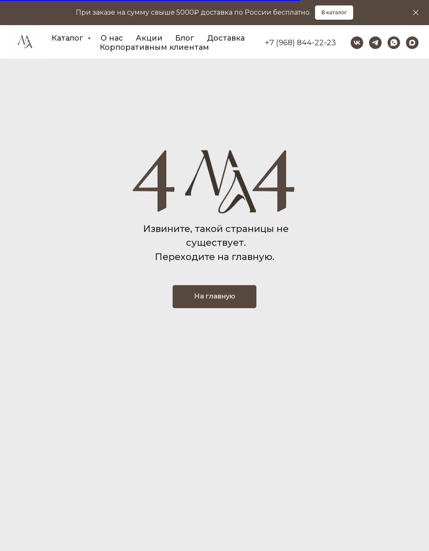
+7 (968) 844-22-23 (300, 42)
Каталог (68, 38)
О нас (112, 38)
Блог (184, 38)
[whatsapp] (394, 42)
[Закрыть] (416, 13)
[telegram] (375, 42)
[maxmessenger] (412, 42)
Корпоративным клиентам (154, 47)
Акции (149, 38)
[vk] (357, 42)
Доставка (226, 38)
